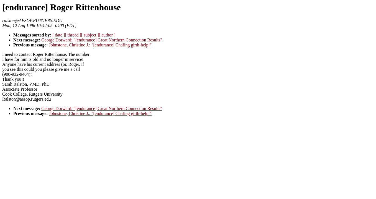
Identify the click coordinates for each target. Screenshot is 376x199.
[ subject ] (90, 35)
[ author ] (107, 35)
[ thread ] (73, 35)
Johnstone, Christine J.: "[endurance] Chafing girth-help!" (100, 45)
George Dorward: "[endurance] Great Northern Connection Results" (101, 40)
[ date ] (58, 35)
